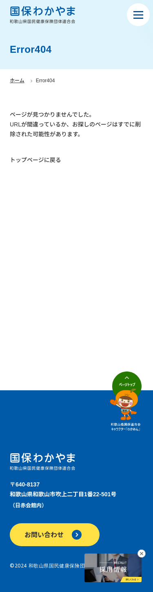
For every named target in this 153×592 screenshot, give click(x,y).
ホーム (17, 80)
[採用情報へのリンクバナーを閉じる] (141, 553)
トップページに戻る (35, 160)
